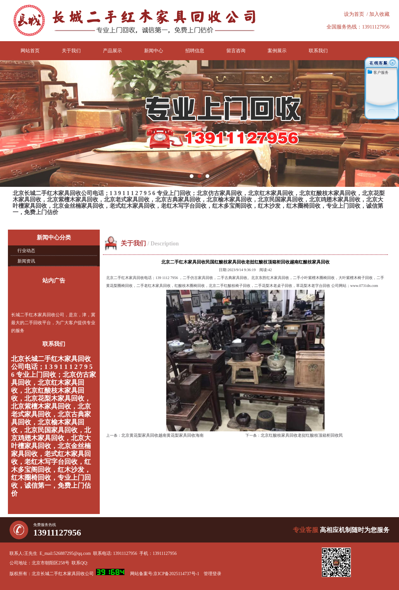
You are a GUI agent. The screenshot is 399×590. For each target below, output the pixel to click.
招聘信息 (194, 50)
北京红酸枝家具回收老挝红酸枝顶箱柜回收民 (302, 435)
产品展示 (112, 50)
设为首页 (354, 14)
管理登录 (212, 573)
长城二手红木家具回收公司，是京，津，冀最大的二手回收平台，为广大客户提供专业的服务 (53, 323)
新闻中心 (153, 50)
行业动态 (26, 250)
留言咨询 (235, 50)
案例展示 (277, 50)
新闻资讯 (26, 261)
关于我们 (71, 50)
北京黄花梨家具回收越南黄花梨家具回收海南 (162, 435)
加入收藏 (379, 14)
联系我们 (318, 50)
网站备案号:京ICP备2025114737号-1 (165, 573)
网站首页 (30, 50)
